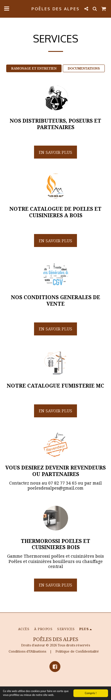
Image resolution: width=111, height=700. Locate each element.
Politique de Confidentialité (77, 651)
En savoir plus (55, 152)
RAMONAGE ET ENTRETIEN (34, 68)
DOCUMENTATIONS (84, 68)
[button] (6, 8)
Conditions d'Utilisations (27, 651)
